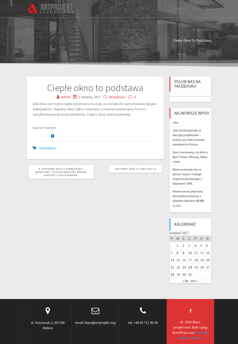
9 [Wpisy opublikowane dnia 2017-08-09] (183, 253)
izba (175, 122)
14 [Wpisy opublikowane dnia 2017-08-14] (172, 260)
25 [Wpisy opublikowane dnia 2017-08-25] (196, 267)
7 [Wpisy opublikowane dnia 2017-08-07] (171, 253)
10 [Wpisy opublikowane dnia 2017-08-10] (190, 253)
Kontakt (181, 9)
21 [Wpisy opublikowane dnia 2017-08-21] (172, 267)
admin (65, 97)
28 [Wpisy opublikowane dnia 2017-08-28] (172, 274)
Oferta (202, 9)
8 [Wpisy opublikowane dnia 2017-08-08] (177, 253)
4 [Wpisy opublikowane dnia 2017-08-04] (195, 245)
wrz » (194, 280)
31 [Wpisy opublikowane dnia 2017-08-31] (190, 274)
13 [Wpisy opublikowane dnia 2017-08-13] (208, 253)
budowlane (47, 148)
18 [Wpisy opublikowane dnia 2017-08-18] (196, 260)
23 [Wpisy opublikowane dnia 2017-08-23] (184, 267)
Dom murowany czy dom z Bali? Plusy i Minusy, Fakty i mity (190, 157)
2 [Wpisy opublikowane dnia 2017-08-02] (183, 245)
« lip (185, 280)
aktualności (117, 97)
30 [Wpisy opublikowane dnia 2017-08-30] (184, 274)
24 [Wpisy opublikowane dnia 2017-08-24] (190, 267)
